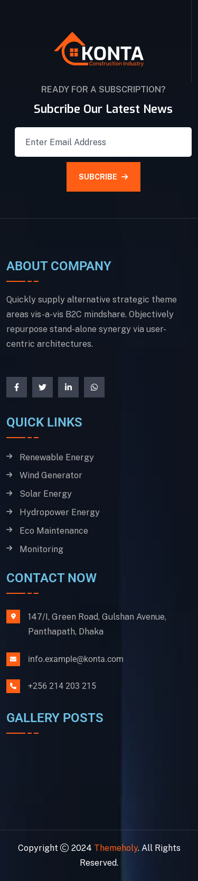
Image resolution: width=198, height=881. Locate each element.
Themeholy (116, 848)
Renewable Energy (57, 457)
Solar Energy (46, 494)
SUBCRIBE (103, 177)
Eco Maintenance (54, 531)
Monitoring (41, 549)
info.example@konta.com (76, 659)
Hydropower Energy (60, 512)
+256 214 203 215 (62, 686)
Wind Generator (51, 475)
